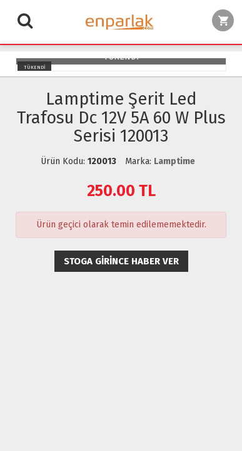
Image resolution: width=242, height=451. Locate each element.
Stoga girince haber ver (121, 261)
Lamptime (174, 161)
